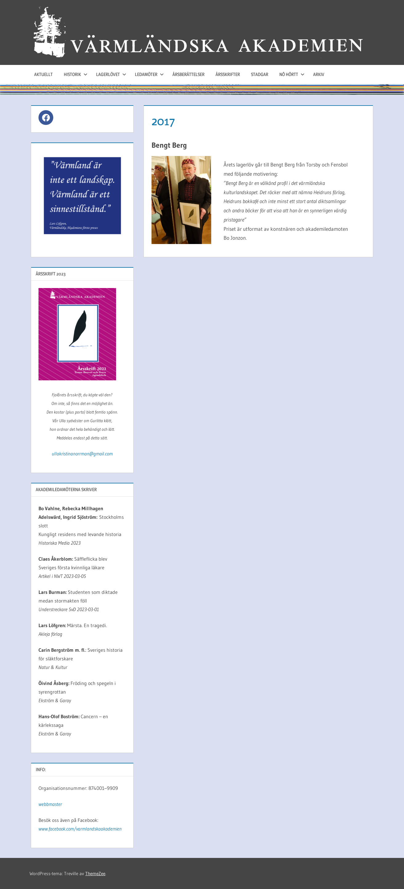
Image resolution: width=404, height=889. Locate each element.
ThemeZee (95, 873)
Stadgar (259, 74)
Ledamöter (149, 74)
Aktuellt (43, 74)
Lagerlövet (111, 74)
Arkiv (318, 74)
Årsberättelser (188, 74)
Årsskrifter (228, 74)
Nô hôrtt (292, 74)
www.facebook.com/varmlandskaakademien (80, 829)
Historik (75, 74)
